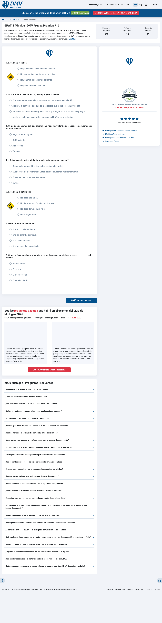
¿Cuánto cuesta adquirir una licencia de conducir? (49, 396)
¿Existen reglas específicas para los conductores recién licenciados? (49, 469)
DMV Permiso (111, 5)
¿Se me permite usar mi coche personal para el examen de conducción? (49, 454)
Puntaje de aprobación (127, 29)
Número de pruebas (148, 29)
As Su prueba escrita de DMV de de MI (129, 105)
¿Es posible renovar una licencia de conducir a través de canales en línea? (49, 498)
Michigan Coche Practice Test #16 (118, 138)
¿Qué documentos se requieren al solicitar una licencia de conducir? (49, 411)
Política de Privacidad (152, 589)
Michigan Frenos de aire (114, 134)
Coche (8, 19)
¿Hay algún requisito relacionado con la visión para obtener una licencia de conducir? (49, 522)
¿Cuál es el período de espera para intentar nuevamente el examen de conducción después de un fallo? (49, 537)
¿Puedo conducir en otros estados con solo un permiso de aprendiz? (49, 483)
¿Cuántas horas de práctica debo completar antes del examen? (49, 432)
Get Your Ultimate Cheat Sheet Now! (49, 370)
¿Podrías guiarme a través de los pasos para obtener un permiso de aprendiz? (49, 425)
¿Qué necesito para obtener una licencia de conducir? (49, 389)
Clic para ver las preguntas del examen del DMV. (55, 13)
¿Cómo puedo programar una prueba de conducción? (49, 418)
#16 (126, 5)
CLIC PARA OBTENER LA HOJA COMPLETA (116, 13)
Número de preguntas (106, 29)
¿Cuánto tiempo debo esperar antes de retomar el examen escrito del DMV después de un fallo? (49, 566)
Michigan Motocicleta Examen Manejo (120, 130)
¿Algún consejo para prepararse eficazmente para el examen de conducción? (49, 440)
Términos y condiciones (135, 589)
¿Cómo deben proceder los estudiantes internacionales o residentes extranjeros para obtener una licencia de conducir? (49, 506)
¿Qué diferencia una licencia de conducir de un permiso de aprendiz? (49, 515)
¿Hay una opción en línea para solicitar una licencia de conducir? (49, 476)
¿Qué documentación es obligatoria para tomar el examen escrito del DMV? (49, 544)
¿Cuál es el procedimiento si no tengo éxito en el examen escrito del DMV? (49, 558)
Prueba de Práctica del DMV (115, 589)
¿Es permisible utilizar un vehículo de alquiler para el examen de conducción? (49, 529)
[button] (81, 300)
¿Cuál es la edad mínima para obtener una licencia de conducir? (49, 403)
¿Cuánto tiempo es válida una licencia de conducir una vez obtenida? (49, 490)
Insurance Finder (111, 141)
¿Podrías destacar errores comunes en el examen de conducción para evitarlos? (49, 447)
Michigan (96, 5)
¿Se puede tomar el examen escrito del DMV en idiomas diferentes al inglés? (49, 551)
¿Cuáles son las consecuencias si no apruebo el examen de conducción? (49, 461)
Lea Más (73, 39)
